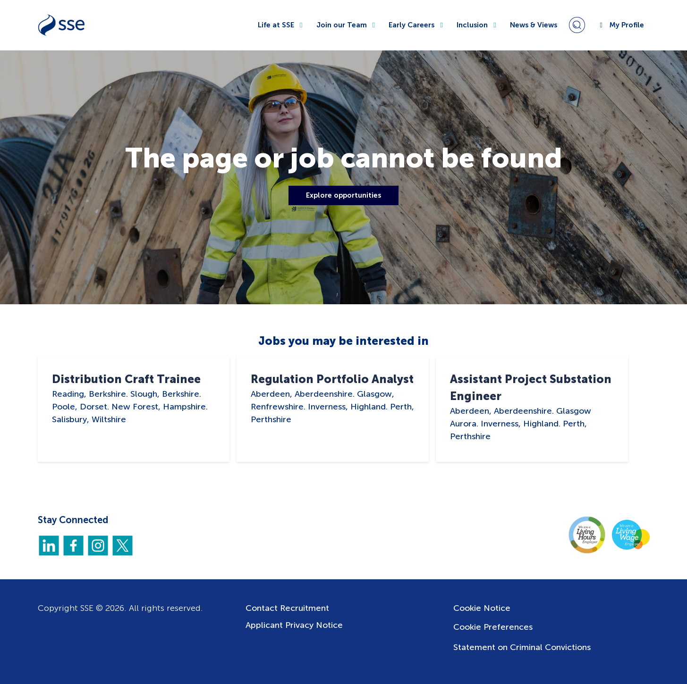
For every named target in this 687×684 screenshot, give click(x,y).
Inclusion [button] (478, 25)
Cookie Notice (481, 608)
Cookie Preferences (493, 627)
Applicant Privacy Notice (294, 625)
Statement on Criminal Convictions (522, 647)
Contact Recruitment (287, 608)
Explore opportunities (343, 195)
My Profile (620, 25)
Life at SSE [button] (281, 25)
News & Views (533, 25)
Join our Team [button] (347, 25)
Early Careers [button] (417, 25)
